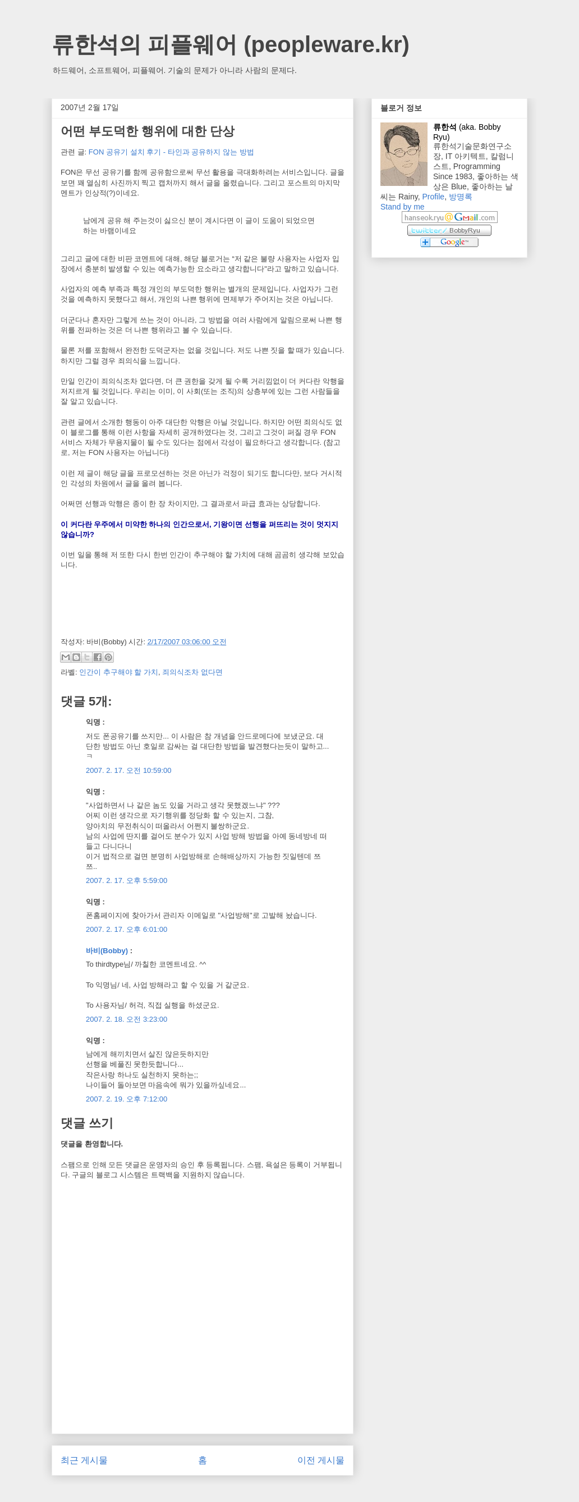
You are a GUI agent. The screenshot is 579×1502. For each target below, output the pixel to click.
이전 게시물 (320, 1460)
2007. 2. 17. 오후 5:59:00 (126, 880)
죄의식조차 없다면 (192, 672)
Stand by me (402, 206)
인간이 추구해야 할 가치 (118, 672)
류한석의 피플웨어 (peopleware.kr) (231, 44)
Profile (433, 196)
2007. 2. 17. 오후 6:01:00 (126, 929)
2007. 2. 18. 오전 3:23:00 (126, 1019)
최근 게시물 (84, 1460)
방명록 (460, 196)
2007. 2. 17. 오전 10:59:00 (129, 770)
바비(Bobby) (107, 950)
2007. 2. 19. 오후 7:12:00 (126, 1099)
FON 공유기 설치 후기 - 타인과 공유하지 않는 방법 (171, 152)
